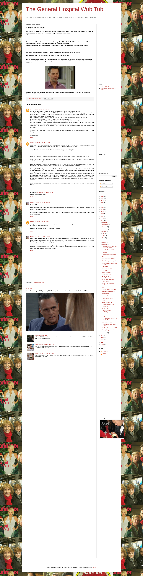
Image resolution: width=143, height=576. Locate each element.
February (104, 244)
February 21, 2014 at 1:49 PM (42, 236)
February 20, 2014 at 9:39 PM (41, 109)
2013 (102, 335)
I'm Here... (104, 252)
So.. (103, 256)
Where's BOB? (106, 308)
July (103, 233)
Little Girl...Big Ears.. (107, 322)
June (103, 235)
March (104, 242)
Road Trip (29, 288)
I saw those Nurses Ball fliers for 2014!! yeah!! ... (109, 247)
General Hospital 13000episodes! (107, 311)
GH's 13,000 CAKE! (107, 274)
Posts (102, 183)
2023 (102, 200)
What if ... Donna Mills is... (108, 250)
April (103, 240)
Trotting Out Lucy (106, 277)
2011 (102, 340)
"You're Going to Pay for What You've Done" (109, 319)
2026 (102, 194)
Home (60, 280)
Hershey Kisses (106, 296)
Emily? (104, 316)
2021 (102, 205)
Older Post (90, 280)
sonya (32, 142)
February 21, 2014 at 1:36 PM (41, 221)
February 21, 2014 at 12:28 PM (42, 202)
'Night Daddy (105, 293)
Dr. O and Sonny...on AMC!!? (109, 327)
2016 (102, 216)
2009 (102, 344)
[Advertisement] (106, 52)
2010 (102, 342)
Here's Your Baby (106, 272)
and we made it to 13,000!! (108, 258)
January (104, 332)
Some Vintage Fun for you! (109, 261)
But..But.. (104, 300)
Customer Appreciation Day (109, 254)
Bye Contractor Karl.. (107, 302)
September (105, 229)
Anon (31, 109)
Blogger (94, 567)
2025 (102, 196)
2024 (102, 198)
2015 (102, 218)
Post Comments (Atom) (38, 282)
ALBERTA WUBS (105, 86)
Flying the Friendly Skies (41, 335)
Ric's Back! (105, 266)
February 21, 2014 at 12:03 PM (45, 192)
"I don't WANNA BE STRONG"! (107, 269)
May (103, 238)
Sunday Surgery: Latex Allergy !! (108, 305)
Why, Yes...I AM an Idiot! (108, 279)
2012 (102, 337)
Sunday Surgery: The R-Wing (109, 289)
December (105, 222)
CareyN (32, 202)
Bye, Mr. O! (105, 314)
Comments (103, 186)
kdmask (104, 353)
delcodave (105, 351)
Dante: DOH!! (105, 281)
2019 (102, 209)
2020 (102, 207)
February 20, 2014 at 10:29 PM (42, 142)
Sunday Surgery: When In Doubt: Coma (45, 344)
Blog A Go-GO (105, 287)
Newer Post (29, 280)
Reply (31, 137)
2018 (102, 211)
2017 (102, 214)
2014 (102, 220)
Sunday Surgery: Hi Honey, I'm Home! (44, 353)
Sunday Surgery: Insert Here (109, 330)
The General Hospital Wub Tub (64, 9)
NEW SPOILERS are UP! (108, 291)
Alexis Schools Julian (107, 298)
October (104, 227)
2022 (102, 203)
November (105, 224)
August (104, 231)
